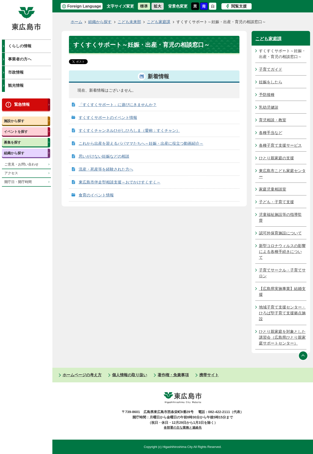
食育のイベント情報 (96, 195)
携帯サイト (209, 375)
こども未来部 (129, 22)
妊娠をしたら (270, 82)
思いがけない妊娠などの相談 (104, 156)
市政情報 (16, 72)
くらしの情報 (19, 46)
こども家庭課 (158, 22)
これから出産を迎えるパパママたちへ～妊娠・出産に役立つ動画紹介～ (141, 143)
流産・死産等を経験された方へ (106, 169)
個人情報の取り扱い (129, 375)
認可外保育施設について (280, 233)
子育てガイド (270, 69)
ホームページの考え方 (82, 375)
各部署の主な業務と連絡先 (183, 427)
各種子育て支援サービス (280, 145)
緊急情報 (22, 104)
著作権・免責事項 (173, 375)
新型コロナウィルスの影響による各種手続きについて (282, 252)
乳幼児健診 (268, 107)
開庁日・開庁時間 (18, 182)
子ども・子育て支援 (276, 202)
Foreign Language (84, 6)
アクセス (11, 173)
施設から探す (14, 121)
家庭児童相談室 (272, 189)
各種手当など (270, 133)
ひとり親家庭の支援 (276, 158)
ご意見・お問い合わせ (21, 164)
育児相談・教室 (272, 120)
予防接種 (267, 95)
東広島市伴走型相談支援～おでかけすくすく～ (120, 182)
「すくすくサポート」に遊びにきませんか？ (118, 105)
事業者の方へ (19, 59)
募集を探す (12, 142)
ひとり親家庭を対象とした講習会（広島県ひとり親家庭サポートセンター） (282, 337)
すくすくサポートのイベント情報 (108, 118)
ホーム (76, 22)
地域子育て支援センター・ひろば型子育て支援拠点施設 (282, 313)
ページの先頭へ (303, 355)
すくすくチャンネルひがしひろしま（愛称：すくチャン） (129, 130)
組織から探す (14, 153)
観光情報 (16, 85)
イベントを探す (16, 132)
